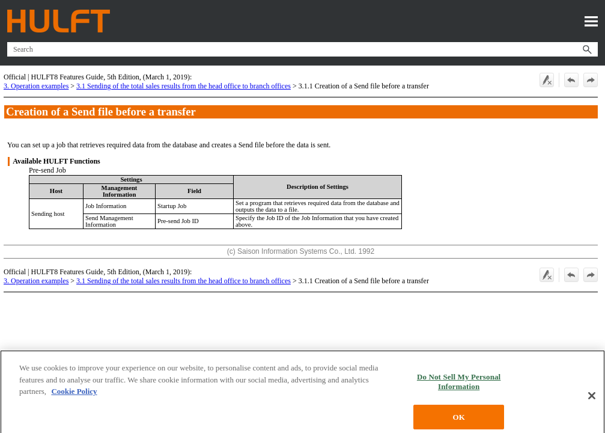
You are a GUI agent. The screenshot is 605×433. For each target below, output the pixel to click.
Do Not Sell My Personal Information (458, 391)
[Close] (592, 405)
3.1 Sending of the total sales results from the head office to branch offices (183, 86)
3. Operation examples (36, 86)
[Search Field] (302, 49)
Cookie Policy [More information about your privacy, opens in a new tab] (74, 400)
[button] (587, 49)
